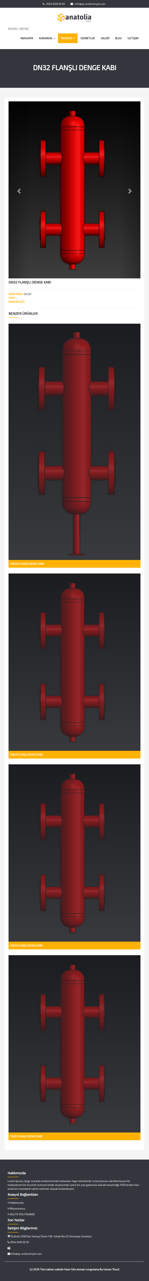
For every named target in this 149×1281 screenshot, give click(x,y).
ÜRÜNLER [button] (68, 38)
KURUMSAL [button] (47, 38)
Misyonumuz (16, 1208)
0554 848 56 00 (54, 3)
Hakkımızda (15, 1202)
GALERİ (105, 38)
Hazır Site (70, 1269)
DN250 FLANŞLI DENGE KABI (27, 563)
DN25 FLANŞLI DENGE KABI (26, 1136)
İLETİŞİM (132, 38)
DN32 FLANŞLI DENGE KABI (26, 945)
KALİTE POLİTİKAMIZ (21, 1214)
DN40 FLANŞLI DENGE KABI (26, 754)
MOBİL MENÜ (18, 28)
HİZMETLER (88, 38)
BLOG (118, 38)
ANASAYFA (26, 38)
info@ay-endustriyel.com (87, 3)
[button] (18, 190)
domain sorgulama (87, 1269)
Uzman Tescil (111, 1269)
